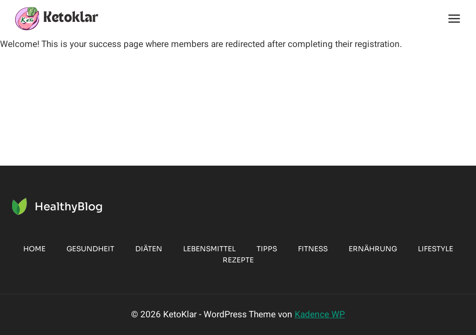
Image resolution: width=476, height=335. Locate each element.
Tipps (267, 248)
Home (34, 248)
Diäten (148, 248)
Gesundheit (90, 248)
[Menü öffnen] (454, 18)
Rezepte (238, 259)
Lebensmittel (209, 248)
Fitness (313, 248)
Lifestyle (435, 248)
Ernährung (373, 248)
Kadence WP (320, 314)
